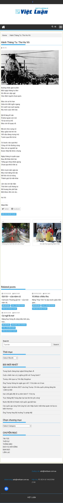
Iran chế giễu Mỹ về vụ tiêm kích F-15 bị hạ (19, 394)
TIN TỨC (6, 439)
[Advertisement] (31, 266)
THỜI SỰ (6, 441)
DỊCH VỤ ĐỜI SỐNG (10, 447)
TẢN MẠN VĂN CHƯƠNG (18, 324)
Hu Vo (5, 48)
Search (6, 341)
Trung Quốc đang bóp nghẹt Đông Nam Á (18, 371)
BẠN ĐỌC (6, 450)
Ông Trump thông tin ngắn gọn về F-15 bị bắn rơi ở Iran (23, 383)
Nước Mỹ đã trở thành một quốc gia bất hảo (19, 402)
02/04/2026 (7, 293)
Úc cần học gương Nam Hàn (47, 234)
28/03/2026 (7, 313)
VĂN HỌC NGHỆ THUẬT (9, 214)
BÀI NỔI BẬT (6, 305)
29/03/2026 (38, 293)
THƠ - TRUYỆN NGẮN (17, 305)
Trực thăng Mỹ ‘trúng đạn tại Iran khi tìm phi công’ (21, 398)
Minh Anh (17, 293)
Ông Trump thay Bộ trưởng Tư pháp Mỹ (17, 413)
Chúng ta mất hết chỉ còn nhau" (16, 234)
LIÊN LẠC (6, 452)
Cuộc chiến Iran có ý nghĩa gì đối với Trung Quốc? (21, 375)
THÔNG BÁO (7, 444)
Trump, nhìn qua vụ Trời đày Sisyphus (17, 379)
